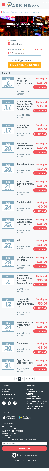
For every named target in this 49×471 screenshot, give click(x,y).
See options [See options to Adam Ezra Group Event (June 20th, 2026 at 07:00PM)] (40, 173)
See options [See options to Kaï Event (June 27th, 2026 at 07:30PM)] (40, 249)
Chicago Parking (9, 429)
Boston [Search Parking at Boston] (45, 2)
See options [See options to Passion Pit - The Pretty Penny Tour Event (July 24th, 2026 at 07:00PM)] (40, 331)
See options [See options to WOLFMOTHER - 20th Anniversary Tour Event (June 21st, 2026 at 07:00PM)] (40, 190)
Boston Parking (9, 433)
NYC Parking (7, 427)
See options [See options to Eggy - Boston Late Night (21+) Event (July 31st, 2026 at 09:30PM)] (40, 369)
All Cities (6, 437)
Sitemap (29, 389)
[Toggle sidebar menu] (4, 4)
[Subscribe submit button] (24, 448)
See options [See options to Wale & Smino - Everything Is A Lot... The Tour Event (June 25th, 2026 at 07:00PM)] (40, 228)
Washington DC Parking (12, 431)
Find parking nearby (24, 65)
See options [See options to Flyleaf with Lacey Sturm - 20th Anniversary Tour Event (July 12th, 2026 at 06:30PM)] (40, 308)
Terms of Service (33, 399)
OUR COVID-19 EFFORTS (35, 404)
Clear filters (38, 49)
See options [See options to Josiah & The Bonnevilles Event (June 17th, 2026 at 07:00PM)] (40, 134)
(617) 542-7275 (9, 394)
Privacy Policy (32, 396)
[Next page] (32, 379)
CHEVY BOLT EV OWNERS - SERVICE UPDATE (36, 407)
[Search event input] (24, 53)
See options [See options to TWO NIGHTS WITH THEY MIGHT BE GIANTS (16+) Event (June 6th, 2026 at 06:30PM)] (40, 87)
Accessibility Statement (36, 401)
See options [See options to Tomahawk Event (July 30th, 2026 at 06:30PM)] (40, 352)
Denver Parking (9, 435)
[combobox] (24, 13)
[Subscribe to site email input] (24, 443)
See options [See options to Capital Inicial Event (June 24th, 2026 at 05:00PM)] (40, 211)
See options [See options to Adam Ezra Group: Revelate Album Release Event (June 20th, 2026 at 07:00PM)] (40, 152)
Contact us (6, 386)
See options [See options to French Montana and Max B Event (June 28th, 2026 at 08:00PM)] (40, 266)
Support (5, 392)
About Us (6, 389)
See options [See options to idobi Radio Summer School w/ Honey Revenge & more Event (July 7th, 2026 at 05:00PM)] (40, 284)
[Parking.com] (23, 4)
